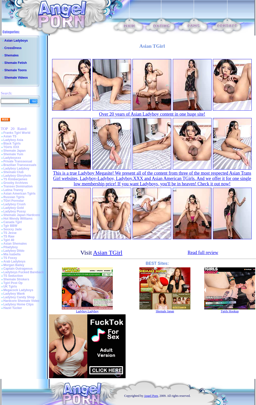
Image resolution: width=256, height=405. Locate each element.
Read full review (203, 252)
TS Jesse (10, 233)
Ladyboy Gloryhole (17, 175)
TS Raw (8, 236)
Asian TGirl (108, 252)
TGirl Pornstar (13, 200)
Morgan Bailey (13, 265)
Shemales (11, 55)
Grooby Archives (15, 183)
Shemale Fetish (15, 63)
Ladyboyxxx (12, 158)
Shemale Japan (14, 150)
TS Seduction (13, 276)
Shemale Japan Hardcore (21, 215)
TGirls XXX (11, 147)
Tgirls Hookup (230, 311)
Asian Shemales (15, 243)
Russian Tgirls (14, 197)
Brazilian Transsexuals (19, 165)
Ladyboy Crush (14, 204)
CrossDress (12, 48)
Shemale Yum (13, 154)
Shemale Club (13, 172)
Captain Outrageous (18, 268)
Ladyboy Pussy (14, 211)
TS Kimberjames (15, 179)
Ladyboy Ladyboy (16, 168)
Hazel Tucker (12, 308)
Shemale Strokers (16, 279)
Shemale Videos (16, 77)
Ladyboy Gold (13, 208)
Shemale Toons (15, 70)
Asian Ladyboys (16, 40)
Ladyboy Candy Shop (19, 297)
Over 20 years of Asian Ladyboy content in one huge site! (152, 114)
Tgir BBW (10, 226)
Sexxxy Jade (12, 229)
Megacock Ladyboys (18, 290)
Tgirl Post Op (12, 283)
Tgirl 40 (8, 240)
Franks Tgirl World (16, 133)
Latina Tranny (13, 190)
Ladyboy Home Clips (18, 304)
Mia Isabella (11, 254)
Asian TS (9, 136)
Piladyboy (10, 247)
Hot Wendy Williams (17, 218)
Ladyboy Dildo (14, 251)
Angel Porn (151, 396)
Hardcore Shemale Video (21, 301)
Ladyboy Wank (14, 293)
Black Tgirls (12, 143)
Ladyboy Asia (13, 140)
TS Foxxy (10, 258)
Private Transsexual (17, 161)
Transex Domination (18, 186)
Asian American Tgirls (19, 193)
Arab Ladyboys (14, 261)
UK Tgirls (10, 286)
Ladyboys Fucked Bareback (23, 272)
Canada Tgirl (12, 222)
